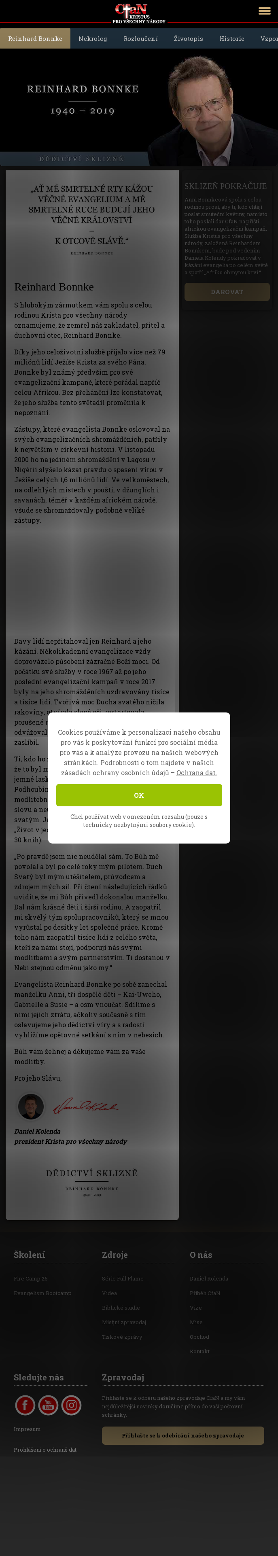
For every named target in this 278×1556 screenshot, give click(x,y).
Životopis (188, 38)
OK (139, 795)
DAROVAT (227, 292)
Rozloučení (140, 38)
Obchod (199, 1336)
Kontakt (200, 1351)
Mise (196, 1322)
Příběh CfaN (205, 1293)
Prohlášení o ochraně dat (45, 1449)
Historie (231, 38)
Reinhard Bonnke (35, 38)
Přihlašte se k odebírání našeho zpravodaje (183, 1435)
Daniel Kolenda (209, 1278)
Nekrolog (93, 38)
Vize (196, 1307)
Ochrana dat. (196, 772)
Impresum (27, 1429)
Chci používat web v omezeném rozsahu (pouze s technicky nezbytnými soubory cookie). (139, 821)
